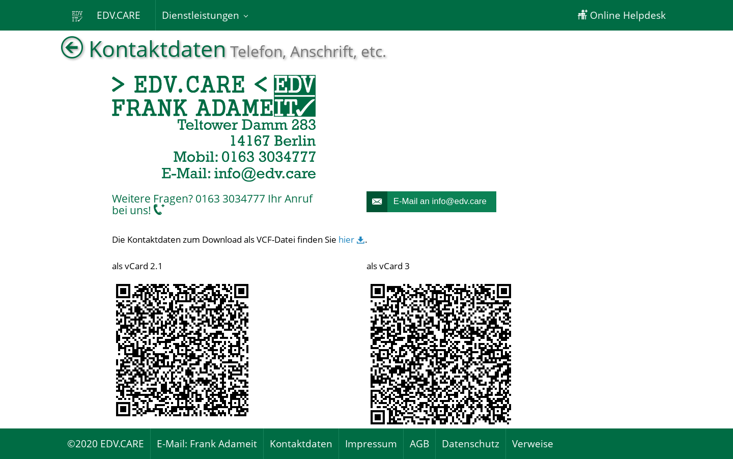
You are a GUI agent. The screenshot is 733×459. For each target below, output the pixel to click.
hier (352, 239)
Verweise (532, 443)
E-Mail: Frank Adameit (207, 443)
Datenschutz (470, 443)
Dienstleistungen (200, 15)
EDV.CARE (108, 15)
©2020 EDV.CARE (105, 443)
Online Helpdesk (622, 15)
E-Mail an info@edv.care (426, 201)
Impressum (371, 443)
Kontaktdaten (301, 443)
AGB (419, 443)
